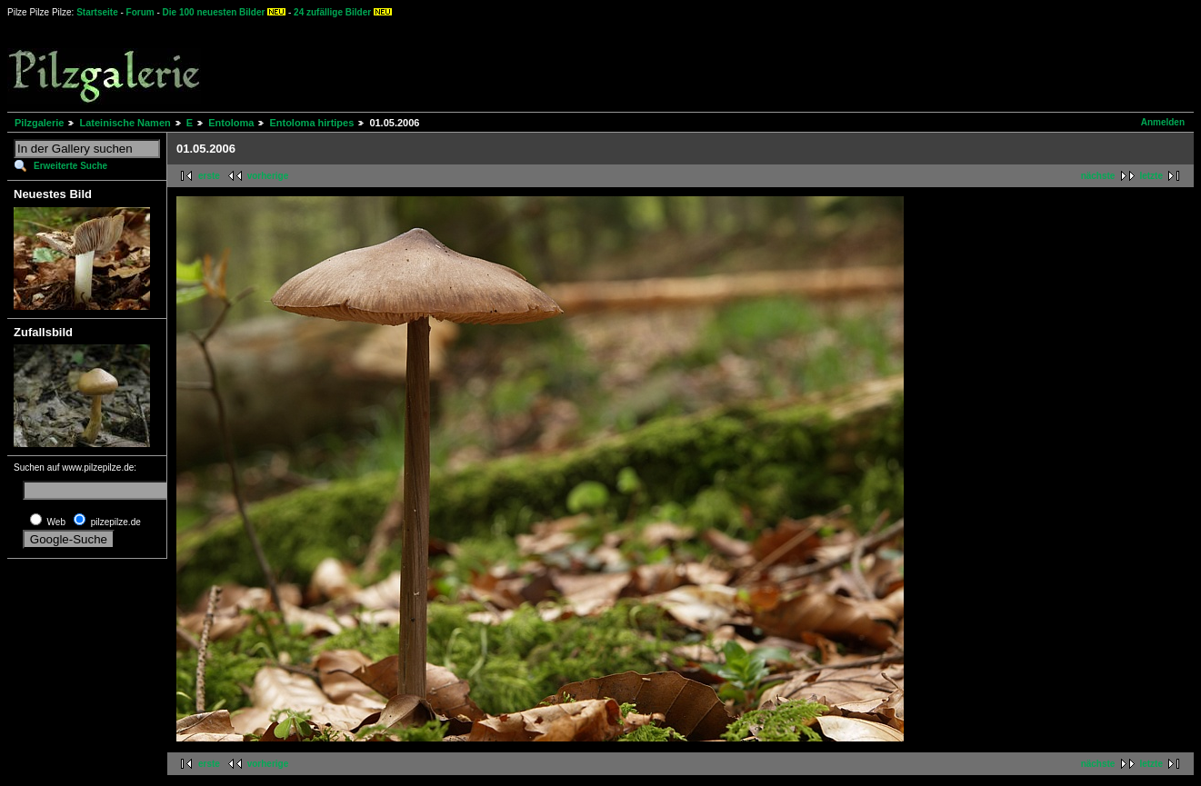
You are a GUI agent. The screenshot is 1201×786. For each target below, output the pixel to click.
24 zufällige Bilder (332, 12)
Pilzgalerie (39, 122)
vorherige (268, 176)
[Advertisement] (674, 63)
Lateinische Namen (124, 122)
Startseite (97, 12)
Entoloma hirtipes (311, 122)
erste (209, 176)
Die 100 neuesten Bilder (214, 12)
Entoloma (231, 122)
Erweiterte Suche (70, 166)
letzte (1151, 176)
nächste (1098, 176)
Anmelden (1163, 122)
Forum (140, 12)
